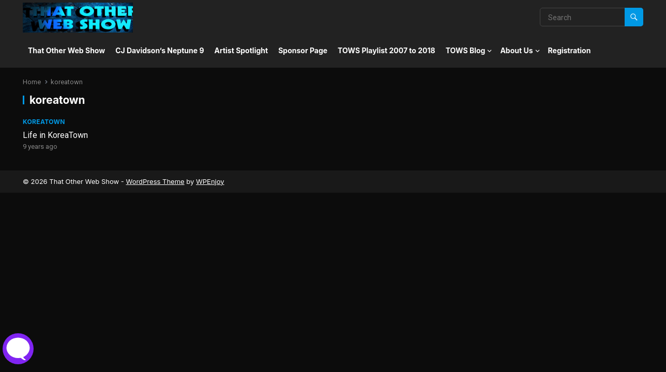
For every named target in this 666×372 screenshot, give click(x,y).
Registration (569, 50)
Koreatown (44, 122)
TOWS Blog (466, 50)
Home (32, 82)
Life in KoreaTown (55, 135)
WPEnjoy (210, 181)
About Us (516, 50)
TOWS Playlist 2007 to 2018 (386, 50)
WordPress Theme (155, 181)
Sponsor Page (302, 50)
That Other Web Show (66, 50)
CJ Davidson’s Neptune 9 (159, 50)
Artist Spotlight (241, 50)
